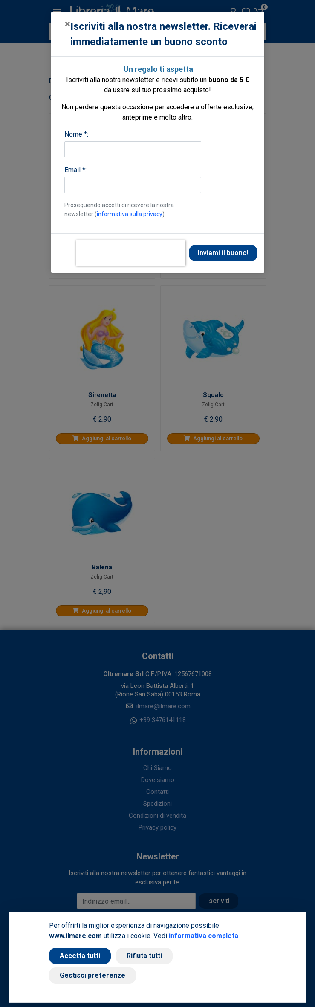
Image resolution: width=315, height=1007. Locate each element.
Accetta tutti (80, 956)
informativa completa (203, 936)
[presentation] (130, 253)
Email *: (75, 170)
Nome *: (76, 134)
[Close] (67, 24)
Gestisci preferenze (92, 975)
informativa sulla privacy (129, 214)
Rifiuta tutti (144, 956)
